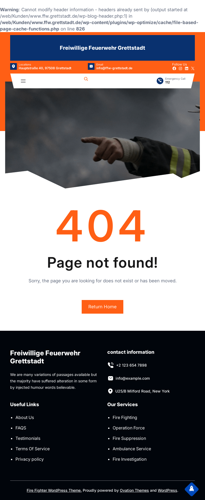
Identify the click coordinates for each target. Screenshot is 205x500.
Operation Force (129, 427)
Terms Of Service (32, 448)
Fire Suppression (129, 438)
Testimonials (27, 438)
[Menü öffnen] (23, 81)
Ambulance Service (132, 448)
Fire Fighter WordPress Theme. (54, 490)
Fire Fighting (125, 417)
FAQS (20, 427)
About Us (24, 417)
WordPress (167, 490)
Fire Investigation (130, 459)
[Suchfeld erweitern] (85, 81)
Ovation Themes (134, 490)
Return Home (102, 306)
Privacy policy (29, 459)
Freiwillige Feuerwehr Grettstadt (102, 48)
